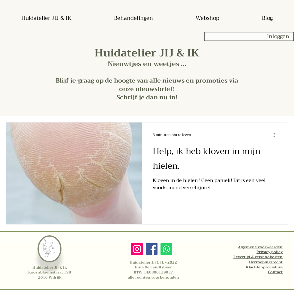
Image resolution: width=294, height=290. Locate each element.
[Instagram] (137, 249)
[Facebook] (152, 249)
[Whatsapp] (166, 249)
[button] (147, 97)
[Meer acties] (276, 134)
